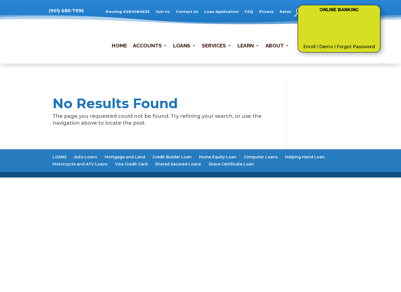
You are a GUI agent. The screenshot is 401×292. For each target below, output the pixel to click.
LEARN (245, 46)
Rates (285, 12)
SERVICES (214, 46)
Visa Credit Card (131, 164)
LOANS (181, 46)
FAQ (249, 12)
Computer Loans (261, 156)
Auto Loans (85, 156)
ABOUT (274, 46)
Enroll (309, 46)
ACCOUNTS (147, 46)
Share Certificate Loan (231, 164)
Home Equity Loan (217, 156)
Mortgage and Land (125, 156)
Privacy (266, 12)
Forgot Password (356, 46)
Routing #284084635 (128, 12)
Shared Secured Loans (178, 164)
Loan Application (221, 12)
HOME (119, 46)
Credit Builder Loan (172, 156)
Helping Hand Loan (305, 156)
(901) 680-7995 (66, 10)
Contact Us (187, 12)
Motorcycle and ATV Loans (80, 164)
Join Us (163, 12)
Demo (326, 46)
